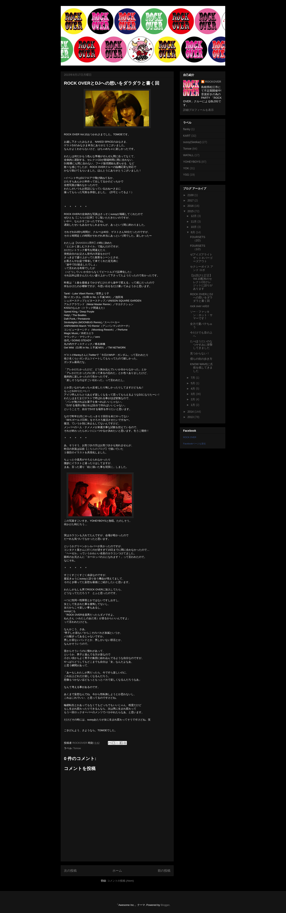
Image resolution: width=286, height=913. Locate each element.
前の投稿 (164, 870)
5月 (193, 383)
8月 (193, 232)
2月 (193, 399)
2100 (190, 195)
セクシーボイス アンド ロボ (201, 268)
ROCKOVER (213, 81)
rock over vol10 (199, 306)
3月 (193, 394)
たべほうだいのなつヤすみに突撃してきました (201, 345)
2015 (190, 211)
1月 (193, 404)
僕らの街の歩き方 (201, 358)
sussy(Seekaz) (192, 142)
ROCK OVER (189, 437)
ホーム (117, 870)
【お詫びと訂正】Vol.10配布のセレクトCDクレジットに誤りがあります (201, 282)
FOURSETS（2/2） (197, 238)
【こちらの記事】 (84, 217)
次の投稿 (70, 870)
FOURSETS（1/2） (197, 247)
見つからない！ (200, 353)
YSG (186, 174)
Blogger (165, 904)
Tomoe (77, 748)
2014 (190, 411)
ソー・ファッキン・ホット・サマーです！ (201, 315)
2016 (190, 205)
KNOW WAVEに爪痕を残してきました (201, 367)
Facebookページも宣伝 (194, 443)
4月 (193, 388)
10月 (194, 226)
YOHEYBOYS (192, 161)
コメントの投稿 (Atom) (120, 880)
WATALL (188, 155)
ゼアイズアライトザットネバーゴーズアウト (201, 258)
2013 (190, 417)
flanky (186, 129)
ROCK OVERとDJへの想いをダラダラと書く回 (201, 298)
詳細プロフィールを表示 (198, 109)
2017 (190, 200)
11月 (194, 221)
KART (186, 135)
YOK (186, 168)
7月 (193, 377)
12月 (194, 216)
